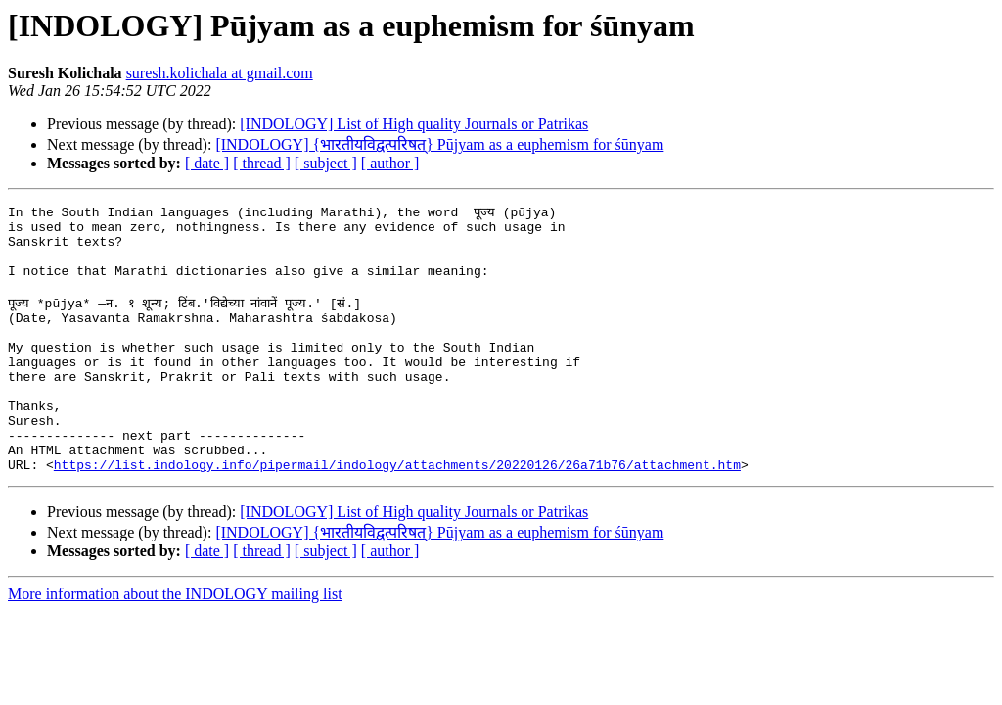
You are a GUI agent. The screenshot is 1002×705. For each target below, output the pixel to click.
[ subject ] (326, 163)
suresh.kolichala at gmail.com (219, 73)
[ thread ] (262, 163)
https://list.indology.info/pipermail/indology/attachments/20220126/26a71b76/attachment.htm (397, 511)
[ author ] (390, 163)
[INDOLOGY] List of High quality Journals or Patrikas (414, 124)
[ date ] (207, 163)
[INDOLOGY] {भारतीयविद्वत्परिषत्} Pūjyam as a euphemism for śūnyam (439, 144)
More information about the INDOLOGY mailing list (175, 641)
